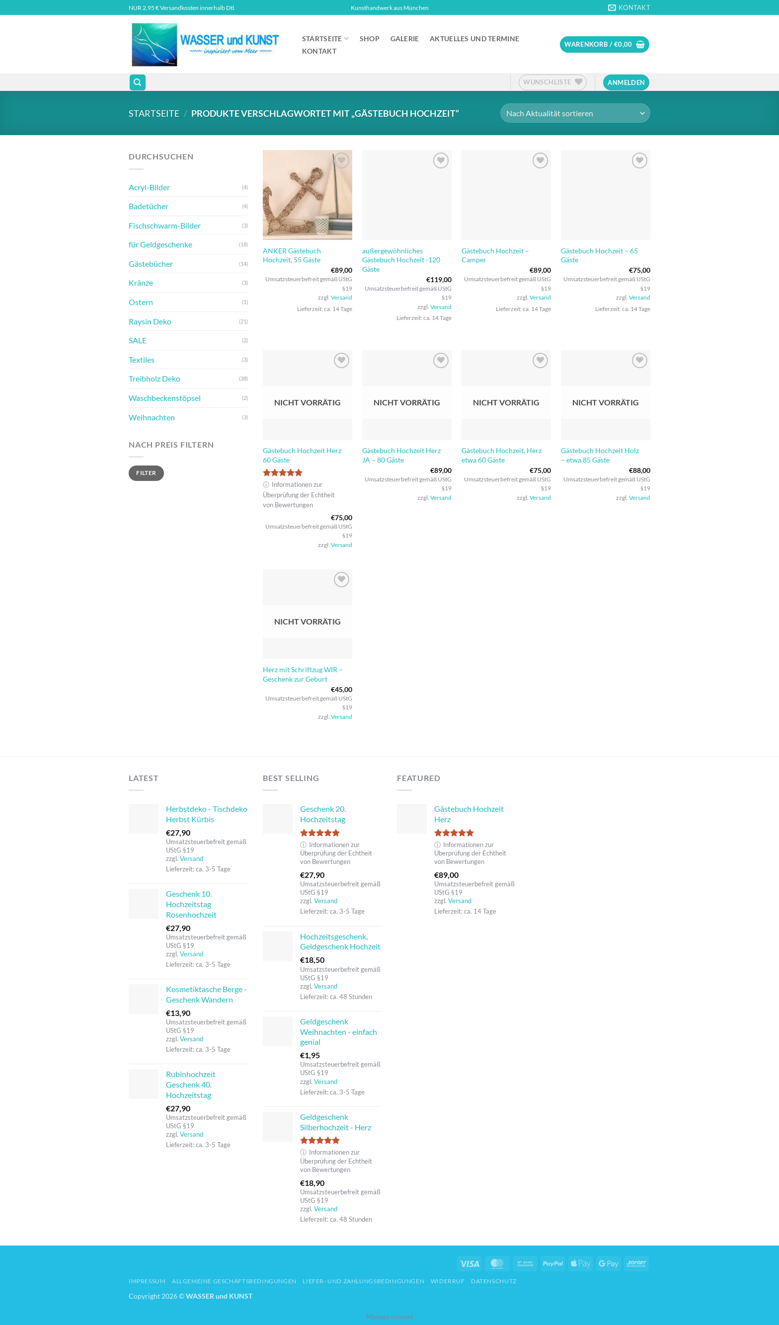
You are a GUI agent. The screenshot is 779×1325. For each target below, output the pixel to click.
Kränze (141, 282)
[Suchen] (138, 83)
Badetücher (148, 206)
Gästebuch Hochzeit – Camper (495, 255)
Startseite (325, 38)
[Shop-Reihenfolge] (575, 113)
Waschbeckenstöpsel (165, 397)
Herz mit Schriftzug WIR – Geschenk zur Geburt (303, 674)
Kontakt (319, 51)
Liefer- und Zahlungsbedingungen (363, 1281)
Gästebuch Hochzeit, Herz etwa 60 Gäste (502, 455)
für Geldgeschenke (160, 244)
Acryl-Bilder (149, 187)
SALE (138, 340)
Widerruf (448, 1281)
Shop (370, 39)
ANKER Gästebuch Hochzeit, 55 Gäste (292, 255)
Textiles (142, 359)
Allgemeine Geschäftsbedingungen (234, 1281)
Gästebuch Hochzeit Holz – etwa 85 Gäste (600, 455)
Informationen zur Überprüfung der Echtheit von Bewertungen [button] (299, 494)
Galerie (404, 39)
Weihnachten (152, 417)
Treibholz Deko (154, 378)
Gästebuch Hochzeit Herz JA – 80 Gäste (401, 455)
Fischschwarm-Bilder (165, 225)
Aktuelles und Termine (474, 39)
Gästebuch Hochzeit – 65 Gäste (599, 255)
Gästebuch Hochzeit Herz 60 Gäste (302, 455)
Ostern (141, 302)
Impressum (147, 1281)
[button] (604, 44)
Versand (341, 297)
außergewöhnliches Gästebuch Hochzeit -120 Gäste (401, 259)
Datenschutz (494, 1281)
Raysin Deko (150, 321)
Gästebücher (151, 263)
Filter (146, 472)
